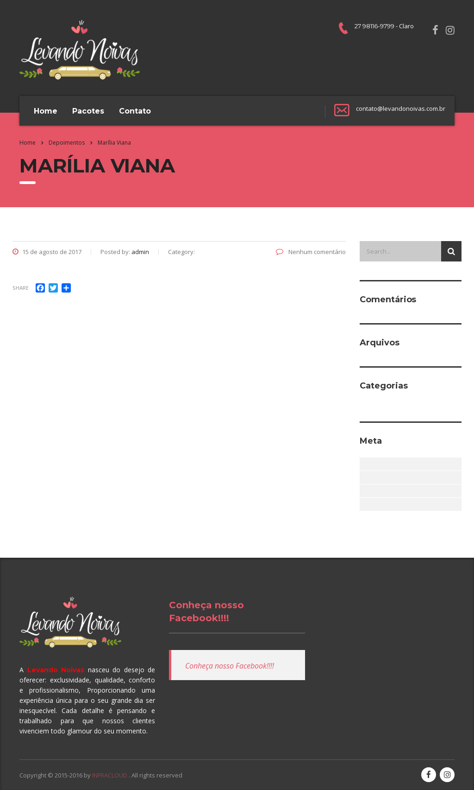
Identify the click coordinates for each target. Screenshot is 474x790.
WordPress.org (365, 504)
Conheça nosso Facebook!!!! (229, 666)
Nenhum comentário (311, 252)
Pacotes (88, 111)
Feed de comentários (365, 490)
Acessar (365, 464)
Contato (135, 111)
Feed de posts (365, 477)
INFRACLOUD (110, 775)
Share (20, 287)
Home (45, 111)
